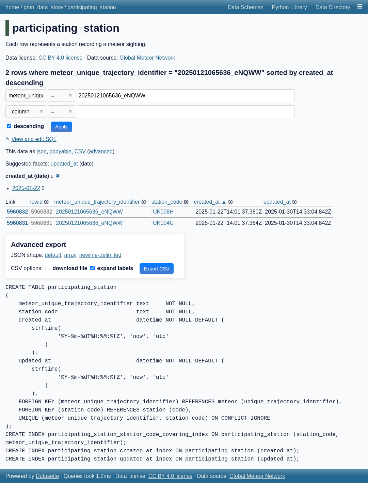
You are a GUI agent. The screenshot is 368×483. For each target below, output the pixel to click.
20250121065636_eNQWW (89, 212)
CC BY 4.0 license (60, 58)
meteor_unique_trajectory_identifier (97, 202)
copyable (60, 151)
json (42, 151)
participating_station (91, 7)
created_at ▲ (210, 202)
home (12, 7)
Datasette (47, 476)
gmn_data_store (43, 7)
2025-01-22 (26, 188)
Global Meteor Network (147, 58)
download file (66, 268)
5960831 (17, 223)
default (53, 255)
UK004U (163, 223)
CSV (80, 151)
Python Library (289, 7)
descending (25, 126)
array (70, 255)
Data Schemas (245, 7)
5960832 (17, 212)
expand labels (111, 268)
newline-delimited (100, 255)
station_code (166, 202)
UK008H (163, 212)
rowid (36, 202)
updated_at (64, 164)
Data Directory (333, 7)
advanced (100, 151)
